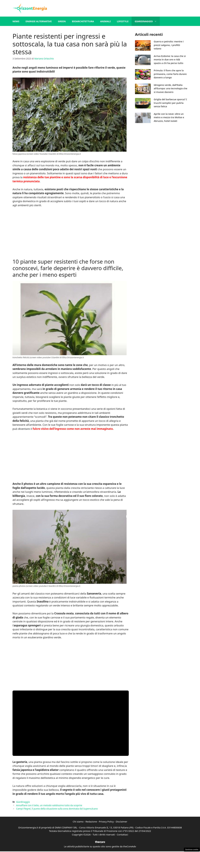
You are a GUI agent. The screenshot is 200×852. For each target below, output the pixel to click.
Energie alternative (38, 21)
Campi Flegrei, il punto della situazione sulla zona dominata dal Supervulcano (57, 808)
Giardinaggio (147, 21)
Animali (105, 21)
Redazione (91, 821)
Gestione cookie (191, 849)
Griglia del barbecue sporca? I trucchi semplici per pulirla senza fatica (170, 103)
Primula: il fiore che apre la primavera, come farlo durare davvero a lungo (170, 74)
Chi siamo (78, 821)
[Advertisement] (70, 233)
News (15, 21)
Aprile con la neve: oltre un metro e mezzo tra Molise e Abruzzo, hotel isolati (169, 117)
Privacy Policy (106, 821)
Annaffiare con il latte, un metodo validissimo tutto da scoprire (49, 805)
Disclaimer (121, 821)
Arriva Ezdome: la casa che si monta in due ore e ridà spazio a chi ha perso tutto (170, 59)
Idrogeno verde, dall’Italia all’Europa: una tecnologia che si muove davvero (170, 88)
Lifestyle (122, 21)
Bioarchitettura (83, 21)
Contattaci (122, 834)
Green (62, 21)
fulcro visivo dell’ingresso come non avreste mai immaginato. (73, 429)
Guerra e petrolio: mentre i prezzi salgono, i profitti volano (169, 45)
